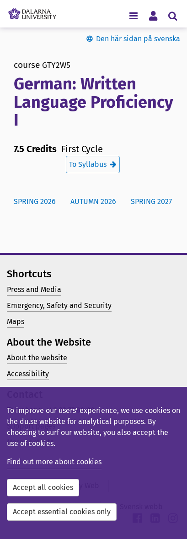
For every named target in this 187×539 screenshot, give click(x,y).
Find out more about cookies (54, 461)
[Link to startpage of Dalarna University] (32, 11)
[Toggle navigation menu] (133, 15)
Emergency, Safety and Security (59, 305)
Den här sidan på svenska (138, 38)
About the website (37, 357)
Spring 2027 (151, 201)
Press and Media (34, 289)
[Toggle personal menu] (152, 15)
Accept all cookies (43, 487)
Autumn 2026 (93, 201)
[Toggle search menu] (172, 15)
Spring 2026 (35, 201)
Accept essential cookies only (62, 511)
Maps (15, 321)
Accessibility (28, 373)
